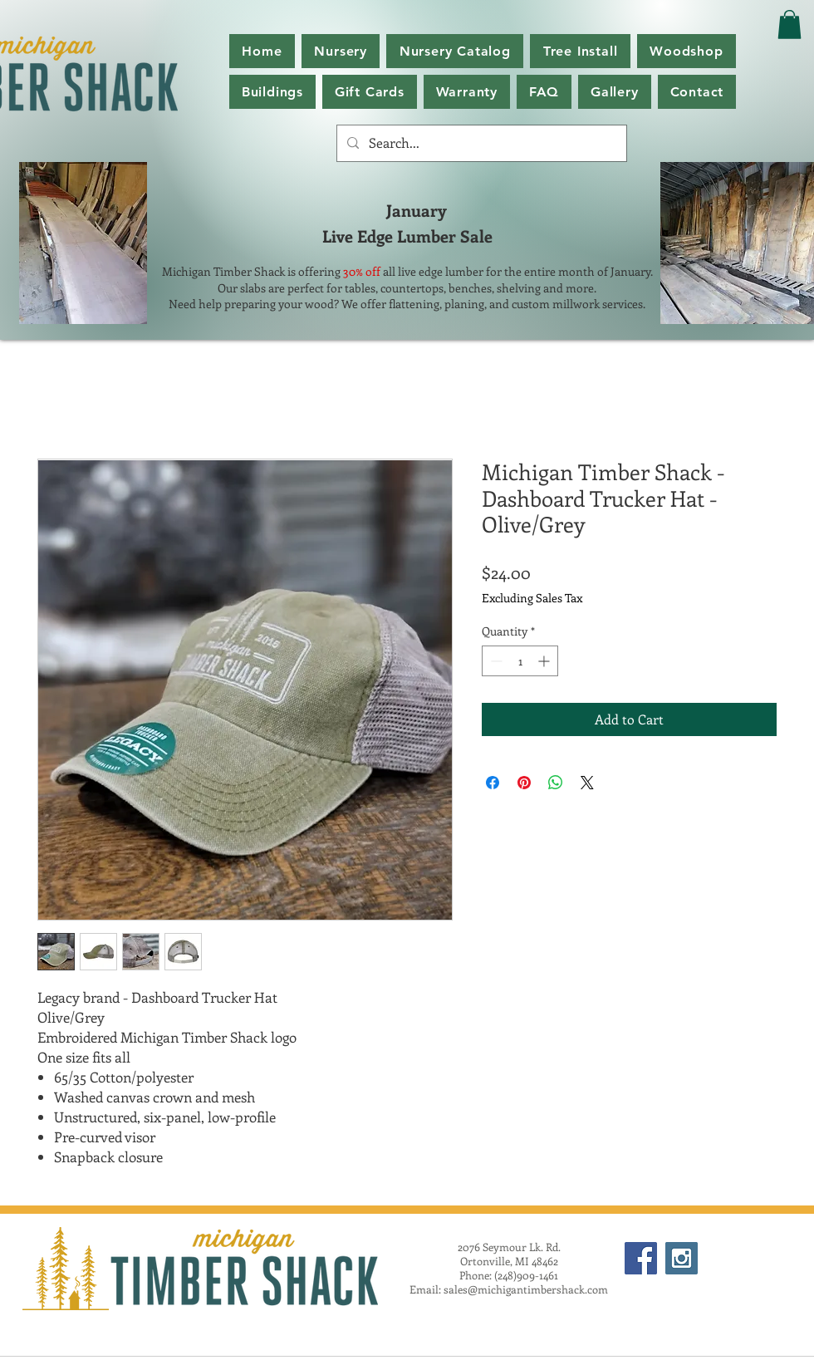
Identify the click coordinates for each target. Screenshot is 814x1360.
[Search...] (480, 143)
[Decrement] (494, 660)
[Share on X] (587, 783)
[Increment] (545, 660)
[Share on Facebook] (493, 783)
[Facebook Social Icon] (641, 1258)
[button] (454, 51)
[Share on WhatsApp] (556, 783)
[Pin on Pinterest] (524, 783)
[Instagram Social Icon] (681, 1258)
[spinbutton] (520, 660)
